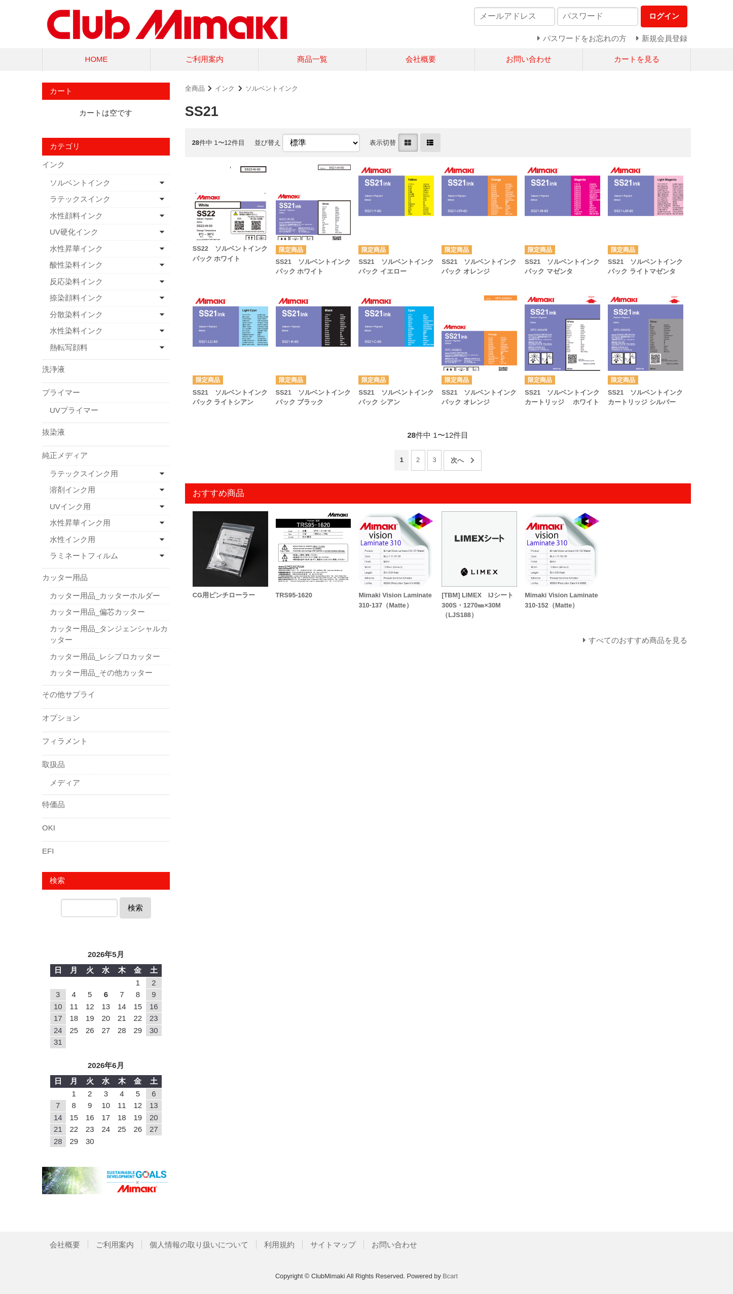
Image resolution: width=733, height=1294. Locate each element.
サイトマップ (333, 1244)
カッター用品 (65, 577)
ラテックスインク (80, 199)
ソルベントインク (271, 88)
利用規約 (279, 1244)
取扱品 (53, 764)
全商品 (195, 88)
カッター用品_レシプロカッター (105, 656)
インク (225, 88)
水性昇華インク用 (80, 522)
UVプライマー (74, 410)
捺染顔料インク (76, 297)
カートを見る (636, 59)
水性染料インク (76, 330)
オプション (61, 717)
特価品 (53, 804)
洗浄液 (53, 369)
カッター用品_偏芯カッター (97, 611)
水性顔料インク (76, 215)
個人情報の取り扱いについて (199, 1244)
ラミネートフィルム (84, 555)
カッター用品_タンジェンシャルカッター (109, 634)
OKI (48, 827)
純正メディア (65, 455)
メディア (65, 782)
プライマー (61, 392)
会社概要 (421, 59)
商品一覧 (312, 59)
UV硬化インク (74, 231)
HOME (96, 59)
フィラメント (65, 741)
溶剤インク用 (72, 489)
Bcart (450, 1276)
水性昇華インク (76, 248)
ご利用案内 (205, 59)
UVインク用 (70, 506)
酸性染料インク (76, 264)
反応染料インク (76, 281)
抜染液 (53, 432)
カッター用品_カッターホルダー (105, 595)
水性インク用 (72, 539)
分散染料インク (76, 314)
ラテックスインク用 (84, 473)
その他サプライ (68, 694)
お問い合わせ (529, 59)
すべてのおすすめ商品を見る (638, 640)
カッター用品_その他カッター (101, 672)
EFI (48, 851)
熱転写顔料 (69, 347)
